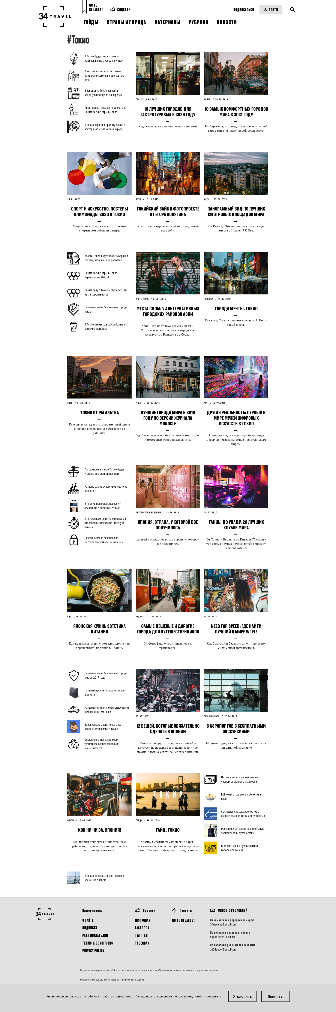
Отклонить (242, 996)
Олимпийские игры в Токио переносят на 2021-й (100, 275)
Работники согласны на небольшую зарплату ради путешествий (242, 831)
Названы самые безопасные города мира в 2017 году (105, 675)
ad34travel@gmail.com (223, 949)
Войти (271, 9)
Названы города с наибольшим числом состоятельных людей (240, 779)
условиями (164, 996)
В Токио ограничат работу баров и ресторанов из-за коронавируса (104, 127)
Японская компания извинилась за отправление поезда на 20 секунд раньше (105, 523)
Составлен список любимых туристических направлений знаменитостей (101, 744)
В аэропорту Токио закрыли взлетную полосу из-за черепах (103, 93)
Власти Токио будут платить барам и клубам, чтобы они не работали (106, 258)
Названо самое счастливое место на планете (105, 489)
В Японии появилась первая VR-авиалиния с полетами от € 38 (103, 506)
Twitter (141, 935)
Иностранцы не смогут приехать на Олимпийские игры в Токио (105, 110)
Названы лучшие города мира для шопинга (104, 692)
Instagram (143, 920)
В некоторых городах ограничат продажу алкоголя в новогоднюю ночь (104, 75)
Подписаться (243, 9)
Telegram (142, 942)
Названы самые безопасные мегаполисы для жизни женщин (103, 540)
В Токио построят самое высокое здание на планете (104, 878)
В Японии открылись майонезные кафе (241, 796)
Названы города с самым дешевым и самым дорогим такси (106, 709)
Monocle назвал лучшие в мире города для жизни (239, 848)
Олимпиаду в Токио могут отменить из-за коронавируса (105, 292)
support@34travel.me (222, 937)
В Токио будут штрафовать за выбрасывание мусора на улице (103, 58)
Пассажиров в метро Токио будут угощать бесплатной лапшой (104, 471)
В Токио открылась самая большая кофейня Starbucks (105, 326)
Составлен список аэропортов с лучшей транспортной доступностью (243, 814)
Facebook (142, 927)
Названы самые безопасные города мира (105, 309)
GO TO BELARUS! (183, 920)
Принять (275, 996)
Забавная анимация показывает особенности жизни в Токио (103, 727)
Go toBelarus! (96, 7)
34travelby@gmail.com (223, 924)
